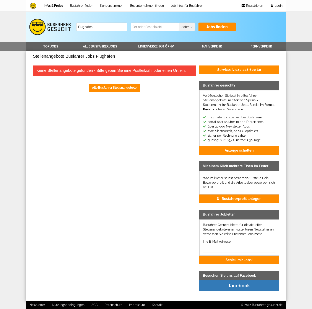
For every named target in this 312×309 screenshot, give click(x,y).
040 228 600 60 (239, 70)
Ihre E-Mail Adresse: (217, 241)
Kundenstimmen (111, 5)
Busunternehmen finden (147, 5)
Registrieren (252, 5)
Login (276, 5)
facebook (239, 285)
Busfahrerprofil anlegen (239, 199)
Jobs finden (217, 27)
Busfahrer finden (81, 5)
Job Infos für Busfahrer (187, 5)
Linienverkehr (156, 46)
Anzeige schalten (239, 150)
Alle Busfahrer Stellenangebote (114, 87)
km (187, 27)
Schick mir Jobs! (239, 260)
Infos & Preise (53, 5)
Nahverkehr (212, 46)
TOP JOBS (50, 46)
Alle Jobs (100, 46)
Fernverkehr (261, 46)
